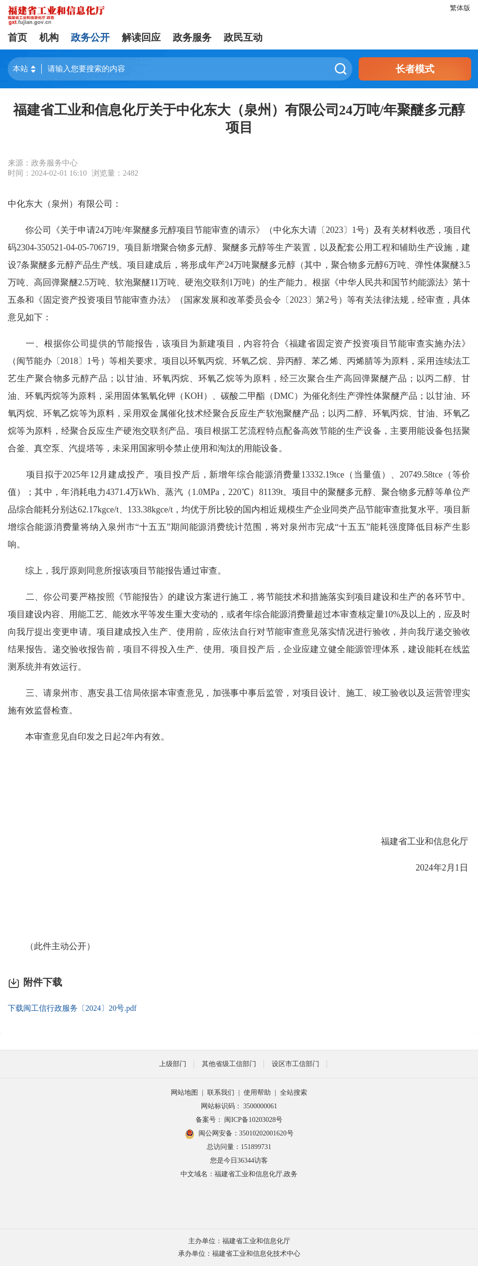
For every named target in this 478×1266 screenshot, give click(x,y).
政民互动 (243, 37)
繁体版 (460, 8)
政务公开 (90, 37)
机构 (49, 37)
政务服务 (192, 37)
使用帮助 (257, 1092)
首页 (17, 37)
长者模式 (415, 69)
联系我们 (220, 1092)
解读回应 (141, 37)
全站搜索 (293, 1092)
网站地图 (184, 1092)
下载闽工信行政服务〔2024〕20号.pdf (72, 1008)
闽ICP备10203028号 (253, 1119)
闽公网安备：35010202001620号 (239, 1134)
